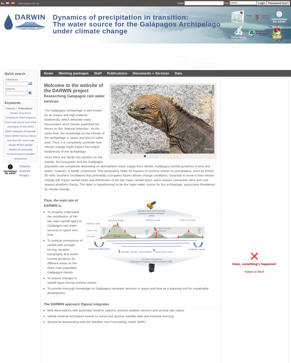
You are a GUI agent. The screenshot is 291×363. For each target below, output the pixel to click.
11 (179, 156)
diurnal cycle (24, 122)
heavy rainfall (12, 136)
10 (176, 156)
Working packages (74, 73)
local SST (17, 140)
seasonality (27, 149)
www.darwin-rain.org (28, 3)
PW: (227, 3)
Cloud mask (11, 122)
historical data (26, 136)
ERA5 (8, 131)
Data (178, 73)
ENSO (30, 126)
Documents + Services (151, 73)
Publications (117, 73)
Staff (98, 73)
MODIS (20, 145)
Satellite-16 (14, 149)
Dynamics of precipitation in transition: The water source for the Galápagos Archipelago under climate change (137, 24)
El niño (23, 126)
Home (48, 73)
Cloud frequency (27, 117)
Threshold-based (15, 154)
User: (181, 3)
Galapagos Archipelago (24, 131)
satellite (29, 145)
